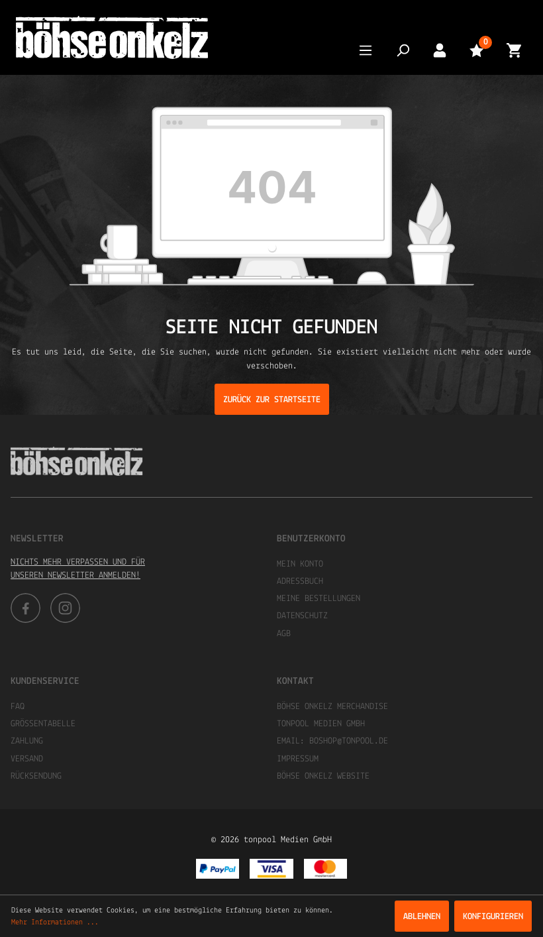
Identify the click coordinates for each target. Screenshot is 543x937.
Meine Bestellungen (318, 599)
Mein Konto (300, 564)
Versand (27, 759)
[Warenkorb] (514, 50)
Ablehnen (421, 917)
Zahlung (27, 741)
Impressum (298, 759)
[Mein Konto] (439, 50)
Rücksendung (36, 776)
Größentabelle (43, 724)
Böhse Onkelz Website (323, 776)
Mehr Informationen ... (55, 922)
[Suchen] (402, 50)
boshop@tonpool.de (348, 741)
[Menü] (365, 50)
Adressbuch (300, 581)
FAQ (18, 707)
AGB (284, 634)
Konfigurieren (493, 917)
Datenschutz (302, 616)
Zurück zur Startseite (272, 400)
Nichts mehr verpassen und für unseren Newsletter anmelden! (78, 568)
